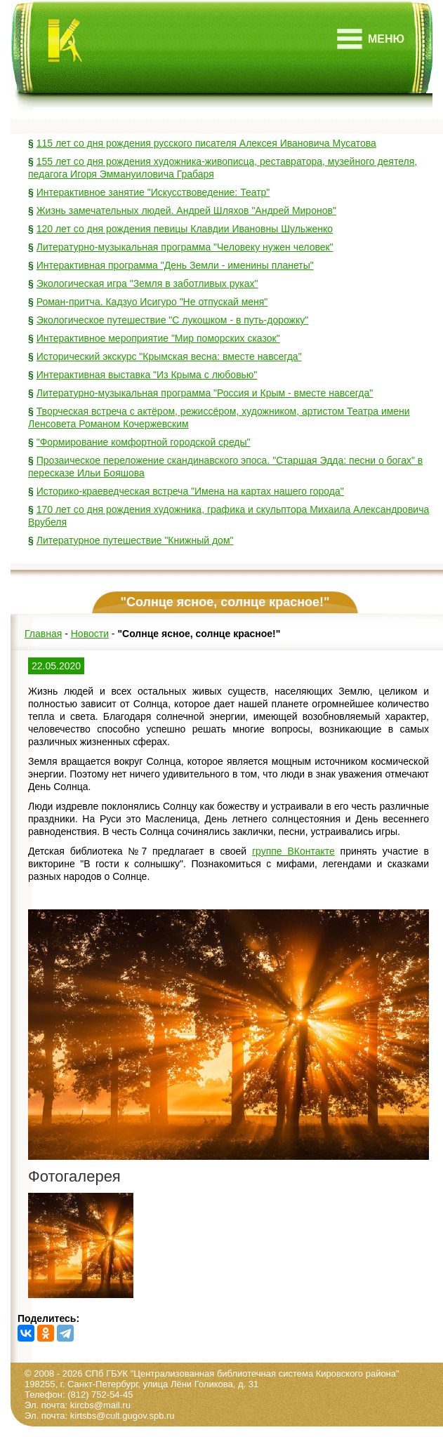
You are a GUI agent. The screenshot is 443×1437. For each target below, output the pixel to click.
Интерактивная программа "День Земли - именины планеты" (175, 265)
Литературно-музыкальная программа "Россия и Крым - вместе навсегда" (205, 393)
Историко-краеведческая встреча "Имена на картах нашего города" (190, 491)
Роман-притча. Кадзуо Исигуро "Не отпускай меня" (152, 301)
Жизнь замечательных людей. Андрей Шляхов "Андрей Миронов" (186, 210)
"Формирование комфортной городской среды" (144, 442)
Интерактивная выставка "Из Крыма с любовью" (147, 374)
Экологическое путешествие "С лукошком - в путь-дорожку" (173, 320)
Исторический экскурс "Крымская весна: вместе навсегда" (169, 356)
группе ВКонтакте (293, 851)
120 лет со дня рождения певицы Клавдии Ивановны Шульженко (185, 228)
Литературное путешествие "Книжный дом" (135, 540)
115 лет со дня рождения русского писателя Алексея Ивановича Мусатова (206, 143)
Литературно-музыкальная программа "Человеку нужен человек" (185, 247)
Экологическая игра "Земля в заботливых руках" (147, 283)
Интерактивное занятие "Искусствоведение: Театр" (153, 192)
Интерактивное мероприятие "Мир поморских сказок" (158, 338)
